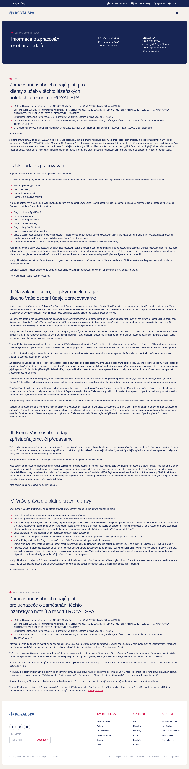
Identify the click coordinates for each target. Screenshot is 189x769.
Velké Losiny (168, 735)
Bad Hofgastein (169, 740)
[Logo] (30, 714)
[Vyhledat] (159, 3)
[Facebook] (14, 4)
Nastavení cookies (159, 757)
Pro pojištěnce (104, 731)
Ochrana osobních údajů (139, 757)
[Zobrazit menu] (177, 13)
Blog (100, 745)
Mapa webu (174, 757)
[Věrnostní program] (119, 3)
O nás (136, 721)
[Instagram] (18, 4)
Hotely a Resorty (105, 721)
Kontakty (138, 726)
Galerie (101, 740)
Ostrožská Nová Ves (171, 731)
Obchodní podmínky (118, 757)
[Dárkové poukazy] (141, 3)
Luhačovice (167, 726)
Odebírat (43, 739)
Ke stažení (138, 740)
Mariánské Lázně (170, 721)
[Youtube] (23, 4)
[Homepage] (22, 13)
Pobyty (101, 726)
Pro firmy (138, 731)
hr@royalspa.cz (95, 690)
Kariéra (137, 745)
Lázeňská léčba (104, 735)
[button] (173, 3)
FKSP (136, 735)
